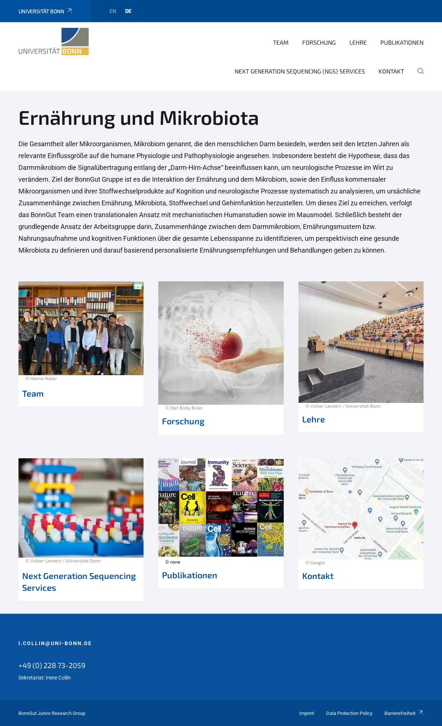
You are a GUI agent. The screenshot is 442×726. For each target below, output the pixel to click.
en (113, 11)
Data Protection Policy (349, 713)
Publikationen (402, 42)
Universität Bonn (45, 11)
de (128, 11)
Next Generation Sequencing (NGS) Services (300, 71)
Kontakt (391, 71)
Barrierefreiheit (404, 713)
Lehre (358, 42)
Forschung (319, 42)
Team (281, 42)
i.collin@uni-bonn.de (55, 643)
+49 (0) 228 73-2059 (51, 665)
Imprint (306, 713)
